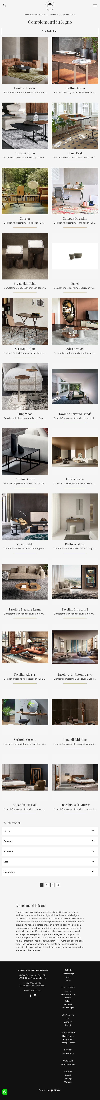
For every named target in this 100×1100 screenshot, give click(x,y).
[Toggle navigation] (95, 6)
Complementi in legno (67, 14)
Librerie (68, 991)
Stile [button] (6, 861)
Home (26, 14)
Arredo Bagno (68, 1007)
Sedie (68, 980)
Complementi (51, 14)
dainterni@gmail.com (35, 985)
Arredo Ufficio (68, 1053)
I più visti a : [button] (9, 872)
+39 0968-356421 (33, 983)
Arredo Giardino (68, 1064)
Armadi (68, 1025)
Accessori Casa (37, 14)
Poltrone (68, 1004)
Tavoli (68, 977)
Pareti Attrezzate (68, 994)
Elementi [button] (8, 841)
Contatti (68, 1082)
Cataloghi (68, 1078)
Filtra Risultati (49, 30)
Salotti (68, 1001)
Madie (68, 997)
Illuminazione (68, 1036)
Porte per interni (68, 1042)
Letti (68, 1018)
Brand (68, 1075)
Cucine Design (68, 973)
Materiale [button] (8, 851)
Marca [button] (7, 830)
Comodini (68, 1022)
